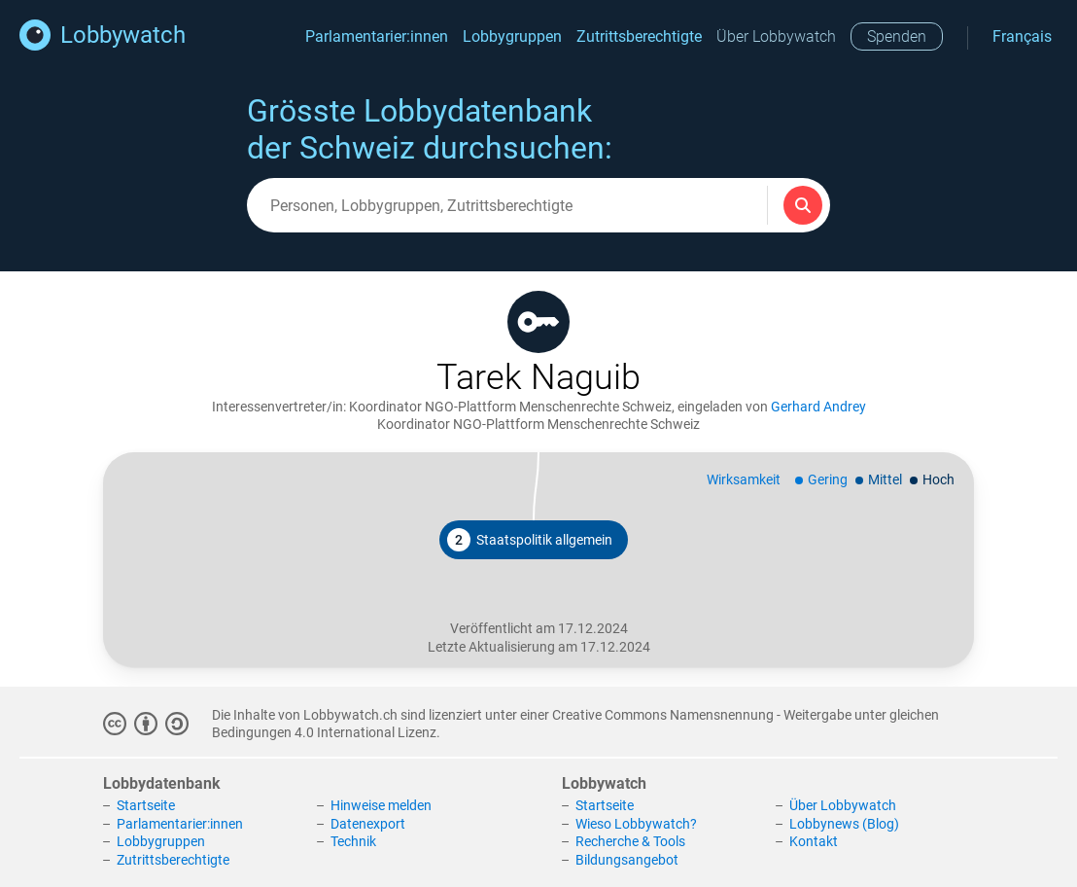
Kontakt (813, 841)
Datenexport (367, 824)
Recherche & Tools (630, 841)
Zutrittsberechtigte (639, 36)
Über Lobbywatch (776, 36)
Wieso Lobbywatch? (636, 824)
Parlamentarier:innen (376, 36)
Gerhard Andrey (818, 406)
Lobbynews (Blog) (844, 824)
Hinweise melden (381, 805)
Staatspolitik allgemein (529, 539)
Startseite (146, 805)
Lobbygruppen (512, 36)
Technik (353, 841)
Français (1022, 36)
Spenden (896, 36)
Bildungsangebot (626, 860)
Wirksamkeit (744, 479)
